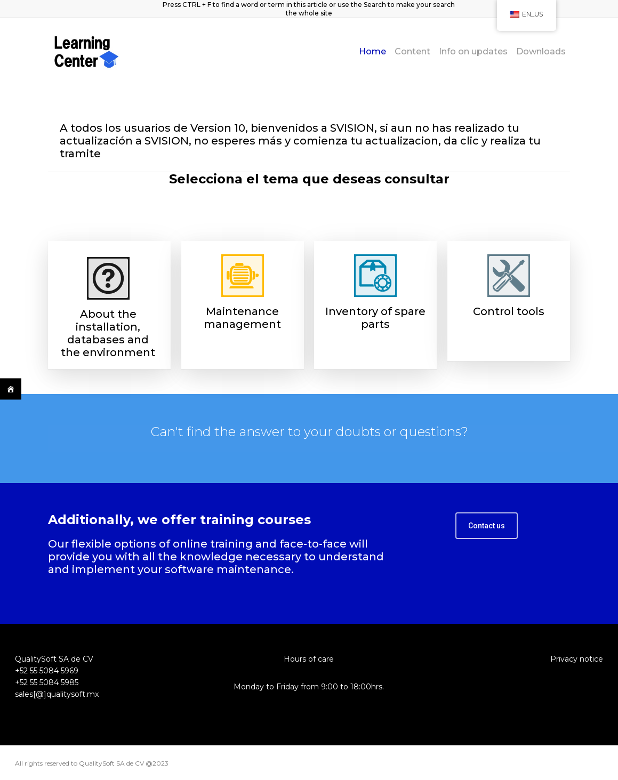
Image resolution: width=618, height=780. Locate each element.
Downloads (541, 51)
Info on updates (473, 51)
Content (412, 51)
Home (372, 51)
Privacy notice (576, 659)
